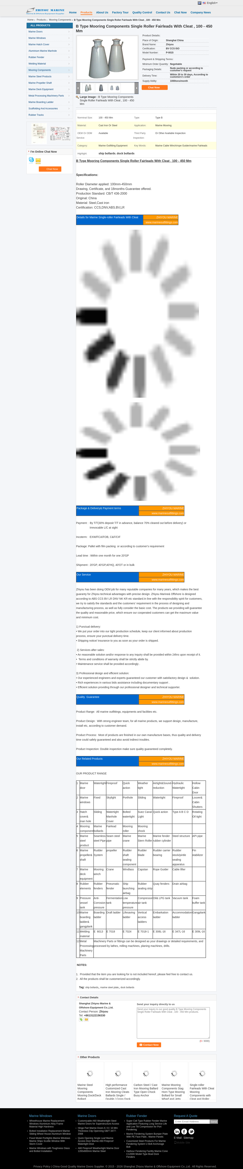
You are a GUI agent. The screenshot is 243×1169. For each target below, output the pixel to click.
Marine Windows (37, 38)
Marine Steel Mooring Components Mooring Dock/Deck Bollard (89, 1091)
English (212, 3)
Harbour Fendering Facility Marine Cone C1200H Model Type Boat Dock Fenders (147, 1154)
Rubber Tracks (36, 115)
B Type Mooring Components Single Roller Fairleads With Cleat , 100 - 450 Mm (107, 100)
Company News (201, 12)
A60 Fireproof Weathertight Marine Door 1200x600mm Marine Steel (98, 1149)
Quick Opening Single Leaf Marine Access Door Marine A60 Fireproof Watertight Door (95, 1141)
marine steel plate (109, 987)
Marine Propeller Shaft (40, 83)
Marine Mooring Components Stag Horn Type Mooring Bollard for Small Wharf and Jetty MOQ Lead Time (173, 1093)
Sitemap (188, 1137)
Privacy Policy (41, 1166)
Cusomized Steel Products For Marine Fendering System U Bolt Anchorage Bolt (146, 1144)
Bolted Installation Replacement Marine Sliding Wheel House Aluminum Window (50, 1132)
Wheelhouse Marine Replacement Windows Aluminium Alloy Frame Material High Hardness (46, 1123)
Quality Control (142, 12)
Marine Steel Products (40, 76)
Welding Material (37, 63)
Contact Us (163, 12)
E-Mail (178, 1137)
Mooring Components (60, 19)
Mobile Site (182, 1142)
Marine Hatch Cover (39, 44)
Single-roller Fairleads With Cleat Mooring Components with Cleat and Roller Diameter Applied (202, 1093)
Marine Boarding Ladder (41, 102)
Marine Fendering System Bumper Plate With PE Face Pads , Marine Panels (147, 1135)
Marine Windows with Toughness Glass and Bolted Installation (49, 1149)
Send (214, 1121)
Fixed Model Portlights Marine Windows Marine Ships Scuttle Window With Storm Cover (49, 1141)
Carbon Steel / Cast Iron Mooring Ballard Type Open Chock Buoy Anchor (146, 1090)
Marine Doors (36, 31)
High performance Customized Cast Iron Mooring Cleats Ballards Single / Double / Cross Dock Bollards (118, 1093)
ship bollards (91, 987)
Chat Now (180, 12)
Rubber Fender (36, 57)
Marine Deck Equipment (41, 89)
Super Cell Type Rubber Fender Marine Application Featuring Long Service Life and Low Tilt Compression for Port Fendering (146, 1125)
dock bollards (127, 987)
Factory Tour (120, 12)
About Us (102, 12)
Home (73, 12)
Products (86, 12)
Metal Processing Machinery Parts (46, 95)
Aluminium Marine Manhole (43, 51)
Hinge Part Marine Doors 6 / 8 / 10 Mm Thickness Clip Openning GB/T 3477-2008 (98, 1131)
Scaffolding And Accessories (43, 108)
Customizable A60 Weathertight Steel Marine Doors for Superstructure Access (98, 1122)
